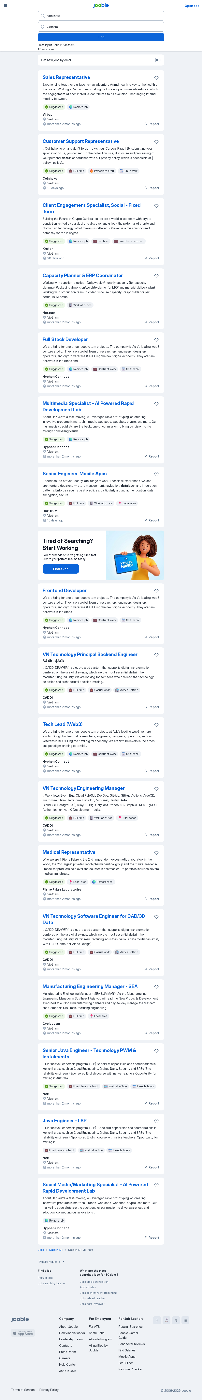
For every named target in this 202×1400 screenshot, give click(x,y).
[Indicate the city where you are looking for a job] (101, 27)
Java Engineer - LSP (65, 1120)
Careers (64, 1358)
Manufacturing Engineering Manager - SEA (90, 986)
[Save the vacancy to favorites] (156, 78)
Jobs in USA (67, 1371)
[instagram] (166, 1320)
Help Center (67, 1364)
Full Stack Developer (65, 339)
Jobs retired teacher (92, 1298)
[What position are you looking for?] (101, 16)
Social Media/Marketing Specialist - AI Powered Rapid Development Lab (95, 1188)
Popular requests (52, 1262)
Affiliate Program (100, 1339)
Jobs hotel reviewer (92, 1303)
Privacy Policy (49, 1390)
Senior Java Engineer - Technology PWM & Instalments (89, 1053)
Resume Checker (130, 1369)
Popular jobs (45, 1277)
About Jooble (68, 1327)
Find (101, 37)
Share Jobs (97, 1333)
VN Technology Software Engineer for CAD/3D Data (94, 919)
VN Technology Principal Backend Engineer (90, 654)
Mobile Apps (127, 1357)
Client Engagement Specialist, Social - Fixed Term (92, 208)
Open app (192, 6)
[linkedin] (185, 1320)
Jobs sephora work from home (98, 1292)
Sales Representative (66, 77)
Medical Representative (69, 852)
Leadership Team (71, 1339)
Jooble (186, 1390)
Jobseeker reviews (132, 1344)
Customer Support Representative (81, 141)
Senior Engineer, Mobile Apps (75, 473)
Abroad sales (88, 1287)
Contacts (65, 1345)
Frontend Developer (65, 590)
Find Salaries (127, 1350)
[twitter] (176, 1320)
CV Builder (126, 1363)
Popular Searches (131, 1327)
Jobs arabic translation (94, 1281)
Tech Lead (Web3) (63, 724)
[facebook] (157, 1320)
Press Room (67, 1352)
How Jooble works (72, 1333)
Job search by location (52, 1283)
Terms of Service (23, 1390)
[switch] (158, 60)
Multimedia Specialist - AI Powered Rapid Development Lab (88, 406)
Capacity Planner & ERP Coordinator (83, 275)
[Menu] (5, 5)
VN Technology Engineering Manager (84, 788)
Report (151, 124)
